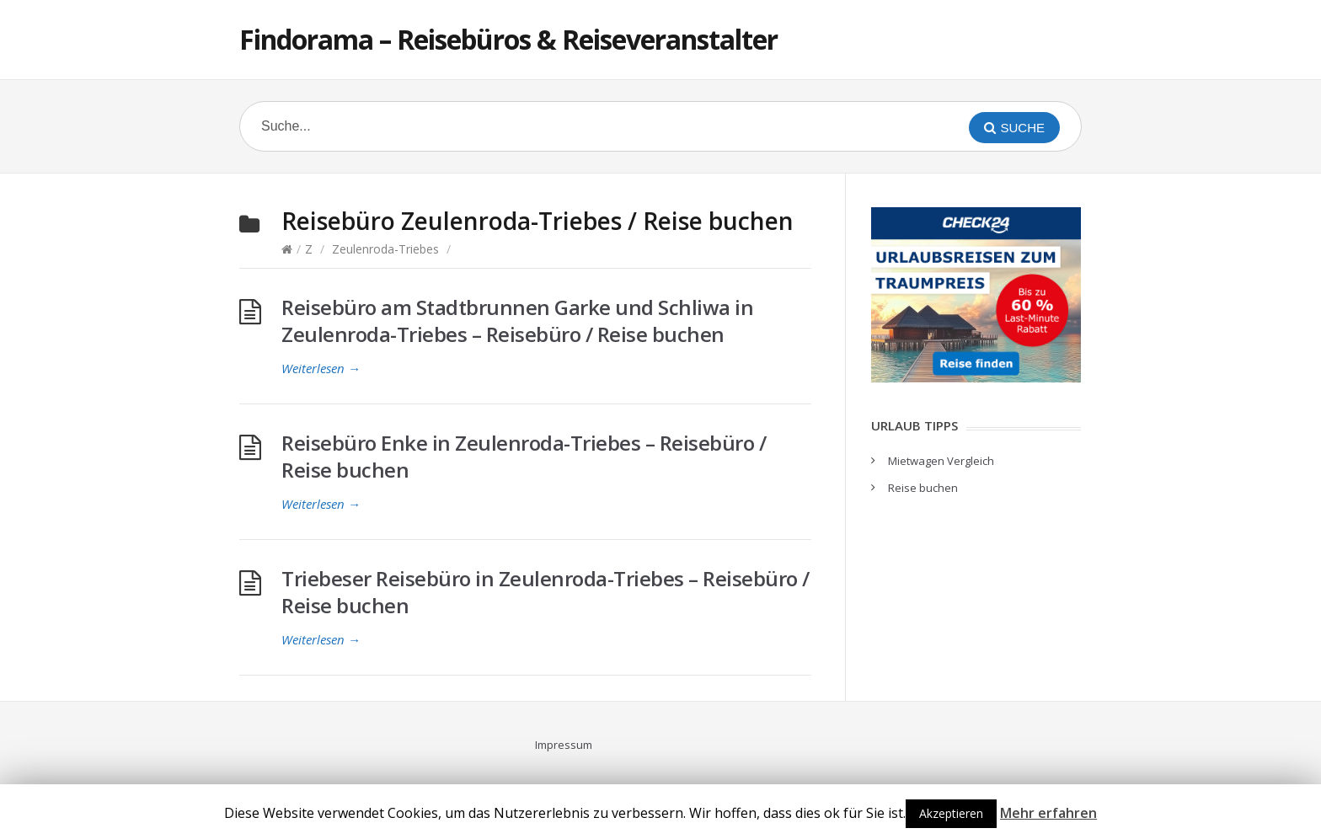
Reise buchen (923, 487)
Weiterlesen (321, 368)
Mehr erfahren (1048, 813)
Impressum (563, 744)
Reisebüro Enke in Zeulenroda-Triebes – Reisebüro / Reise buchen (523, 456)
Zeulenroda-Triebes (385, 249)
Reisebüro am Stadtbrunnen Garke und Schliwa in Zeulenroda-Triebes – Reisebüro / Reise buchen (517, 320)
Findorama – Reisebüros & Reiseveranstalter (508, 39)
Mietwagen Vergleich (941, 460)
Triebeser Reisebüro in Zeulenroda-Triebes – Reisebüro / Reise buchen (545, 591)
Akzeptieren (951, 813)
